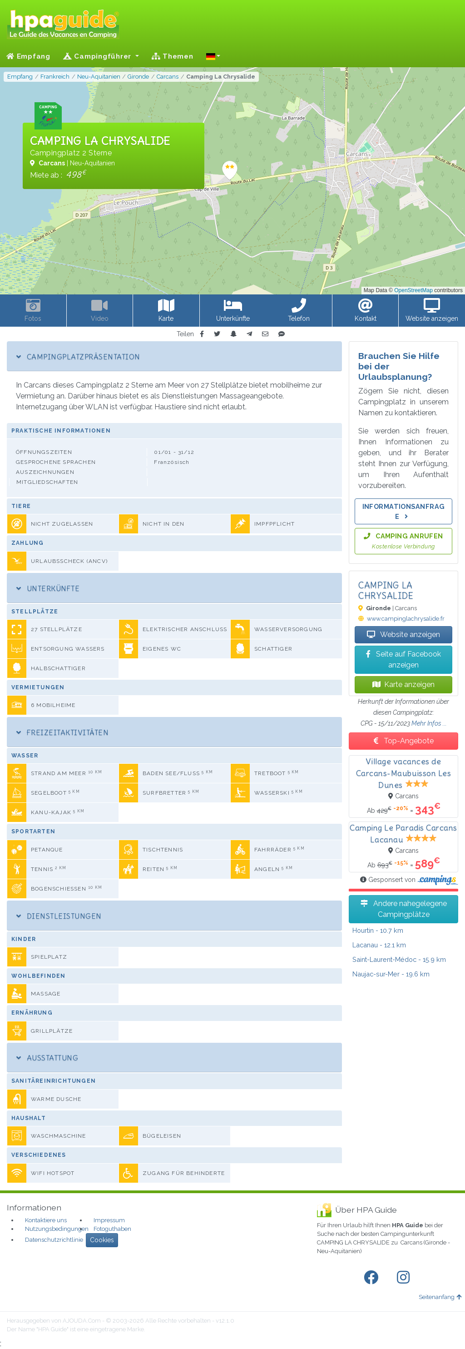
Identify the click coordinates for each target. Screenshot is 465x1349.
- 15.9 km (399, 959)
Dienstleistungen (59, 916)
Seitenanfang (440, 1297)
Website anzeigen (403, 634)
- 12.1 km (379, 945)
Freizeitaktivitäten (62, 732)
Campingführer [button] (98, 56)
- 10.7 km (377, 930)
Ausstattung (47, 1057)
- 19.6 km (391, 974)
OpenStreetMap (413, 290)
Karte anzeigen (403, 684)
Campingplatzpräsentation (78, 356)
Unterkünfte (47, 588)
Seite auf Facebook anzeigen (403, 659)
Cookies (102, 1240)
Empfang (28, 56)
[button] (213, 56)
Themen (172, 56)
